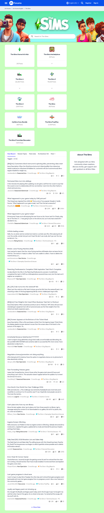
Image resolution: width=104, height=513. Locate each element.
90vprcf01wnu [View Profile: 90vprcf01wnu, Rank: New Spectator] (12, 466)
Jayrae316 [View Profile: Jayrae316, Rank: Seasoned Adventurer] (10, 191)
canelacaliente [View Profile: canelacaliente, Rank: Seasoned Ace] (12, 173)
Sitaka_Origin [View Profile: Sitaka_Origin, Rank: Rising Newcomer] (11, 432)
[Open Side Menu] (6, 3)
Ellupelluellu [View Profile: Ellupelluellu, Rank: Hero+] (11, 206)
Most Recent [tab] (11, 154)
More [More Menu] (53, 154)
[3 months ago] (31, 173)
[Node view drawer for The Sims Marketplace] (52, 63)
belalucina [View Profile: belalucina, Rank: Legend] (10, 397)
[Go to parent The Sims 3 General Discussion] (43, 449)
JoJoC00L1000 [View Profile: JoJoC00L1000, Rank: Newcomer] (12, 484)
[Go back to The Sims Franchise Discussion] (20, 140)
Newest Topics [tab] (22, 154)
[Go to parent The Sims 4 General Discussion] (41, 206)
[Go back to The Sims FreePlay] (52, 122)
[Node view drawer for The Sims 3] (52, 88)
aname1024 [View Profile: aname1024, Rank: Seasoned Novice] (11, 499)
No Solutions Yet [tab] (43, 154)
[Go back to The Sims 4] (20, 79)
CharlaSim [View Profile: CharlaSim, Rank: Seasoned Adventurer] (10, 223)
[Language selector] (73, 3)
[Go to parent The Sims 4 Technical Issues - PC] (44, 241)
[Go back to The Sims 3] (52, 79)
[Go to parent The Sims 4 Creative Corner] (39, 397)
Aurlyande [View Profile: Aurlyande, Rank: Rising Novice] (10, 241)
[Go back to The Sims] (52, 104)
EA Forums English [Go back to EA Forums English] (18, 8)
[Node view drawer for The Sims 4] (19, 88)
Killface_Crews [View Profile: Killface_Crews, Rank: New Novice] (12, 414)
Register (88, 3)
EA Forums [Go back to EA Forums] (8, 8)
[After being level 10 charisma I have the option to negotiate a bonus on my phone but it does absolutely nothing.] (35, 358)
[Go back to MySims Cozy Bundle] (19, 122)
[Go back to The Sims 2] (20, 104)
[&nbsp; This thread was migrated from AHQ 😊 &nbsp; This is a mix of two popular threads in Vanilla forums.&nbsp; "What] (35, 202)
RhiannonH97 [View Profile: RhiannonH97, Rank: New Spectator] (11, 279)
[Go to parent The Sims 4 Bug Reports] (45, 173)
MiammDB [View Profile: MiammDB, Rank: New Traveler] (10, 346)
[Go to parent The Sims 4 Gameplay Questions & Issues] (22, 261)
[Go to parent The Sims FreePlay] (42, 484)
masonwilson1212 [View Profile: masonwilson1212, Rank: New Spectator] (12, 294)
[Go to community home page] (15, 3)
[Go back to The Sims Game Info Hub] (20, 54)
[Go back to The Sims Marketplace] (52, 54)
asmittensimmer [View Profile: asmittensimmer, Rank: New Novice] (12, 258)
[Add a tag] (15, 159)
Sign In (96, 3)
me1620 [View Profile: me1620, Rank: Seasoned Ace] (9, 449)
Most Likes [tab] (32, 154)
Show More (35, 507)
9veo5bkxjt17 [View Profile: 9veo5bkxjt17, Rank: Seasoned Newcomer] (11, 379)
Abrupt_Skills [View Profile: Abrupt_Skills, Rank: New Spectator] (11, 362)
